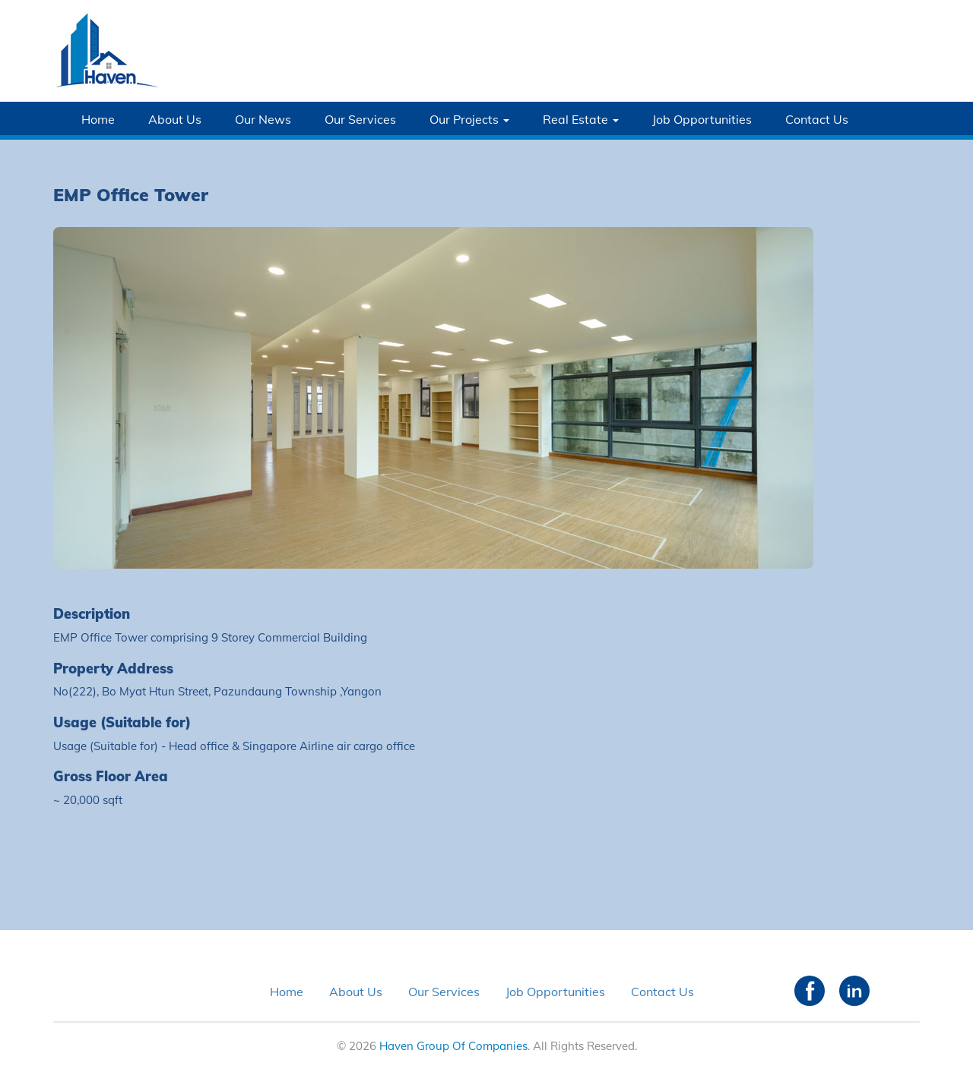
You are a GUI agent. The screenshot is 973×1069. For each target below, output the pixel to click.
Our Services (360, 119)
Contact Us (816, 119)
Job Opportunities (702, 119)
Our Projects (469, 119)
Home (98, 119)
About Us (174, 119)
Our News (263, 119)
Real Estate (581, 119)
